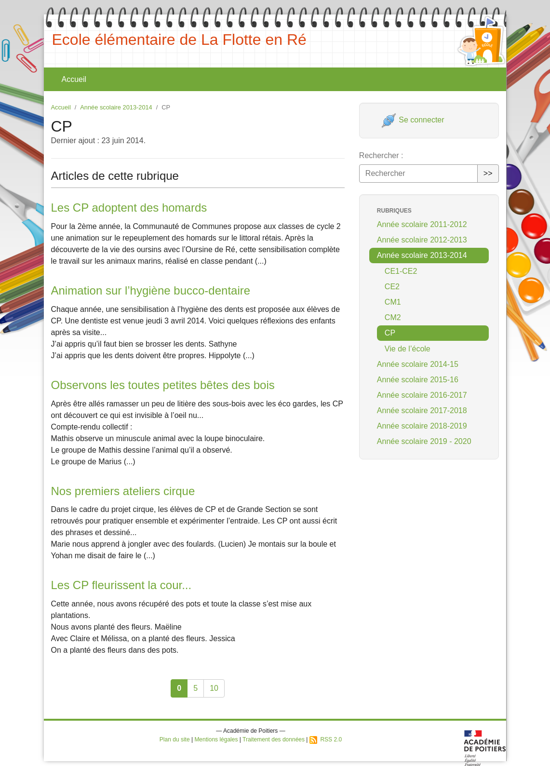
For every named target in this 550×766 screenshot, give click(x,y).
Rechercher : (381, 155)
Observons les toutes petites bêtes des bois (163, 384)
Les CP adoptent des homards (129, 207)
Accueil (74, 79)
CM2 (393, 317)
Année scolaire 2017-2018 (422, 410)
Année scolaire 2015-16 (417, 380)
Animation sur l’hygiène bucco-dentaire (151, 290)
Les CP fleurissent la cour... (121, 584)
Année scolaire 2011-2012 (422, 224)
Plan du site (175, 739)
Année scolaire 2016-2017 (422, 395)
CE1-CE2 (401, 271)
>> (488, 173)
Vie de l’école (407, 349)
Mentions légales (216, 739)
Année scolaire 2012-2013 (422, 240)
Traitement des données (273, 739)
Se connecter (412, 120)
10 (214, 688)
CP (390, 333)
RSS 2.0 (325, 739)
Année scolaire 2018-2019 (422, 426)
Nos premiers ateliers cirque (123, 490)
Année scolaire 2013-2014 (116, 107)
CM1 (393, 302)
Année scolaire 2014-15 (417, 364)
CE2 (392, 286)
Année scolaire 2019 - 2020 (424, 441)
